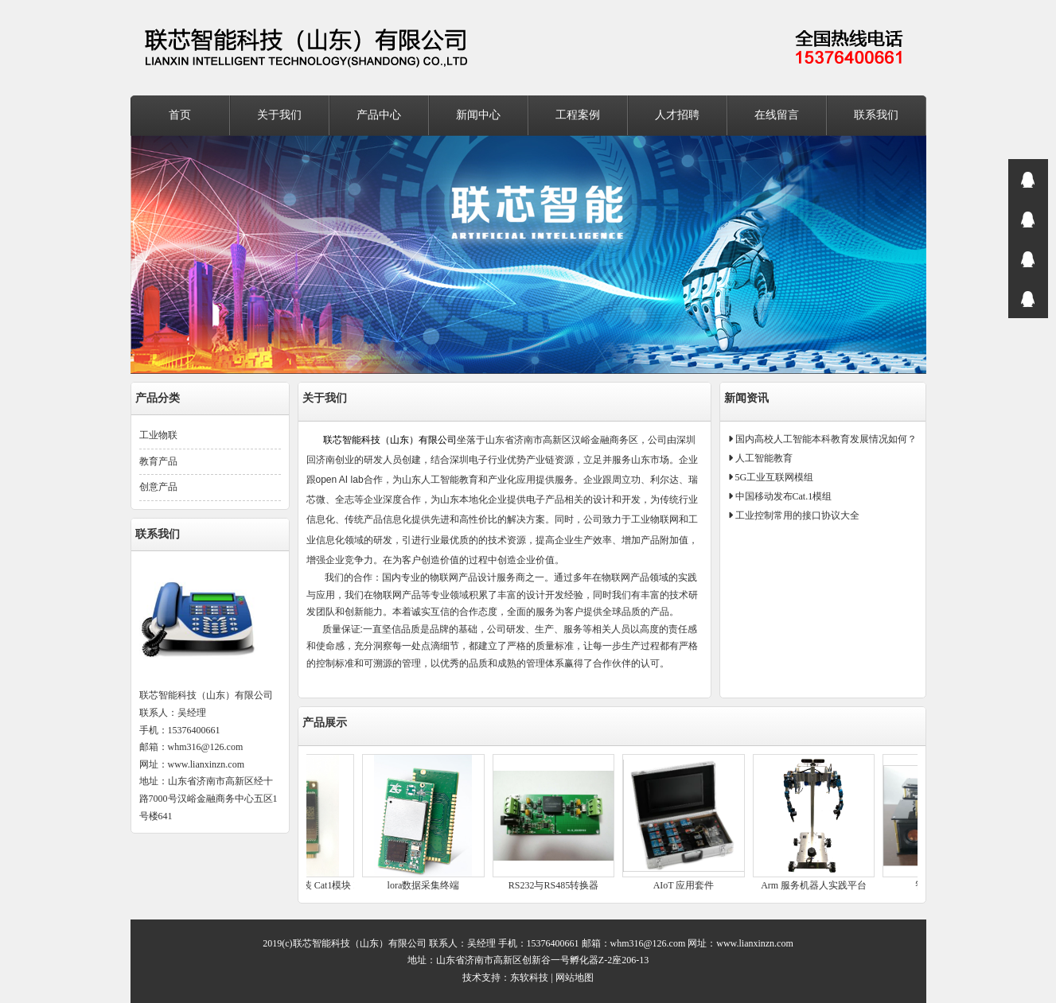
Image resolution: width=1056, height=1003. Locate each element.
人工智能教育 (763, 458)
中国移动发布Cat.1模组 (782, 496)
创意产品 (158, 486)
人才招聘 (677, 115)
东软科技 (529, 977)
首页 (180, 115)
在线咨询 (1028, 179)
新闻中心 (478, 115)
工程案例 (577, 115)
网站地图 (574, 977)
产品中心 (379, 115)
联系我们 (876, 115)
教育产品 (158, 461)
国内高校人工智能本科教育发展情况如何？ (825, 439)
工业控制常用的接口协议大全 (796, 515)
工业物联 (158, 435)
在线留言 (776, 115)
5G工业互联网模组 (773, 477)
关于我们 (279, 115)
